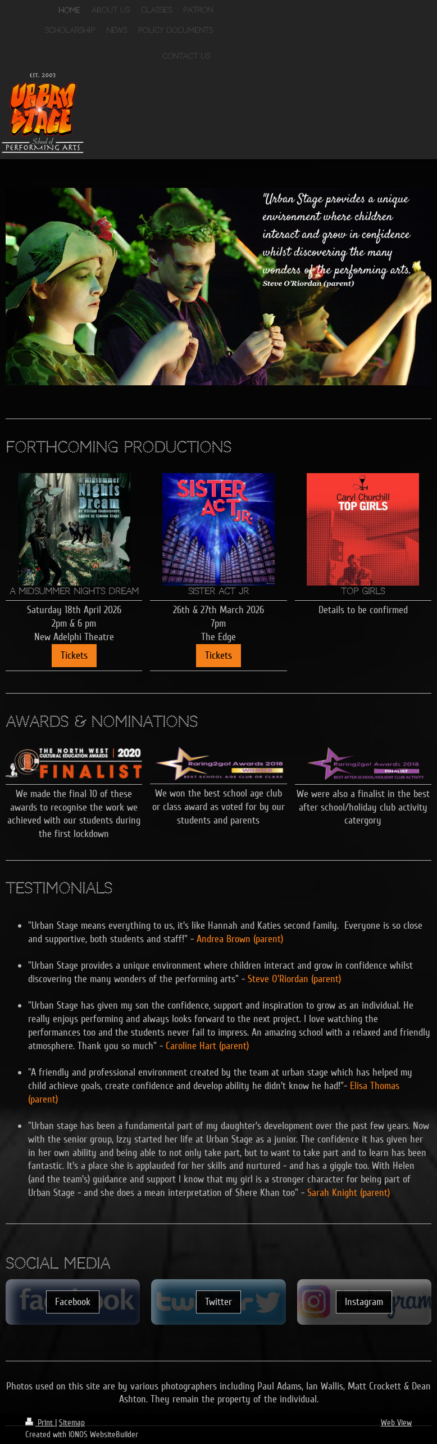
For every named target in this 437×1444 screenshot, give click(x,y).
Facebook (72, 1301)
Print (40, 1423)
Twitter (218, 1301)
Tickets (74, 655)
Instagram (364, 1301)
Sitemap (72, 1423)
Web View (396, 1423)
